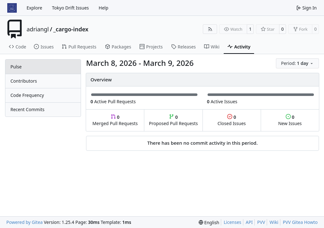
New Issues (290, 120)
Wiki (274, 222)
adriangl (38, 29)
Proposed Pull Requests (173, 120)
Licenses (232, 222)
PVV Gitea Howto (300, 222)
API (249, 222)
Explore (34, 8)
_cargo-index (70, 29)
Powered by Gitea (24, 222)
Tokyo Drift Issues (70, 8)
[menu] (297, 63)
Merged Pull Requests (115, 120)
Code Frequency (27, 95)
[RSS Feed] (210, 29)
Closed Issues (232, 120)
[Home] (12, 8)
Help (104, 8)
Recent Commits (27, 109)
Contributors (23, 81)
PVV (261, 222)
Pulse (16, 67)
